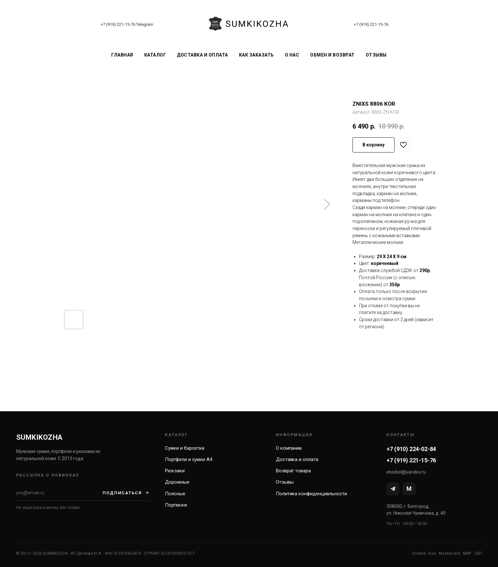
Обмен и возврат (332, 55)
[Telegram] (392, 488)
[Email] (59, 493)
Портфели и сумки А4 (188, 459)
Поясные (175, 494)
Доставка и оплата (202, 55)
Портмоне (176, 505)
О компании (289, 448)
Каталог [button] (155, 55)
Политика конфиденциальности (311, 494)
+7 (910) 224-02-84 (411, 449)
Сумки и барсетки (184, 448)
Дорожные (177, 482)
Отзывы (376, 55)
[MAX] (409, 488)
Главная (122, 55)
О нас (292, 55)
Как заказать (256, 55)
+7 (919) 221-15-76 (118, 24)
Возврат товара (293, 471)
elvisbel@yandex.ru (406, 472)
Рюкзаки (174, 471)
